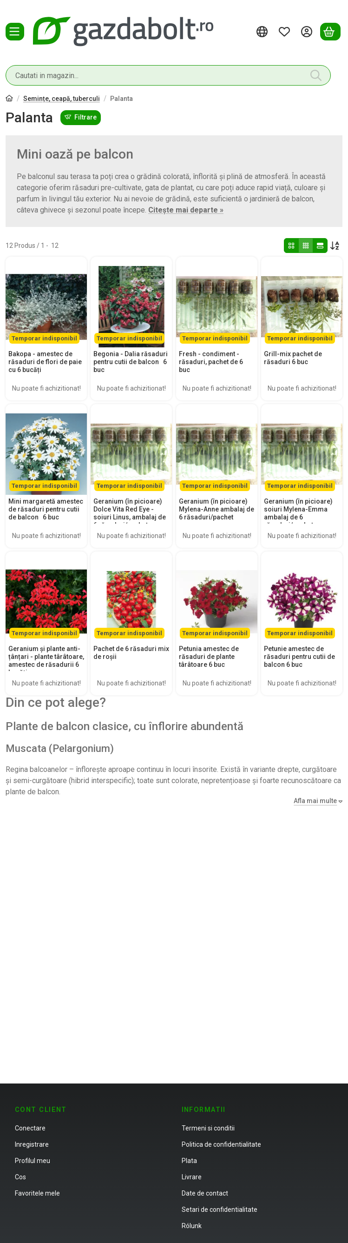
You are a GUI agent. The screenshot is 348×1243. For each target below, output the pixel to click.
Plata (189, 1160)
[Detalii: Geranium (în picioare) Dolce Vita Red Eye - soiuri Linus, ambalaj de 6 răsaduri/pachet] (131, 449)
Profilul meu (32, 1160)
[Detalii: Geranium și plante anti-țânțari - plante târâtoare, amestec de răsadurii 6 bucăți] (46, 597)
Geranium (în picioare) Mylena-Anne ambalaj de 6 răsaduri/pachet (216, 509)
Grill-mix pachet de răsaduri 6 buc (293, 358)
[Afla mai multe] (316, 801)
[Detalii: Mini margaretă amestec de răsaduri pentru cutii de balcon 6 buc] (46, 449)
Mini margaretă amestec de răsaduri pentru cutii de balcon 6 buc (45, 509)
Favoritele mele (37, 1193)
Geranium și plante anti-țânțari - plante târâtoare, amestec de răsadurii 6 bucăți (46, 660)
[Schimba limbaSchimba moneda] (263, 31)
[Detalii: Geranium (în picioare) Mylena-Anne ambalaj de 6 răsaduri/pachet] (216, 449)
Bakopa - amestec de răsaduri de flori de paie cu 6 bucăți (45, 361)
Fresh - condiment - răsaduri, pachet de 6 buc (211, 361)
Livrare (192, 1177)
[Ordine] (335, 245)
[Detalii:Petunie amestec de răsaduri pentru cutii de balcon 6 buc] (301, 597)
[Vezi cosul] (330, 31)
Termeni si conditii (208, 1128)
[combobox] (168, 75)
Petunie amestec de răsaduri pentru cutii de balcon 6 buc (299, 656)
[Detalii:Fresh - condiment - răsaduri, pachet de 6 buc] (216, 302)
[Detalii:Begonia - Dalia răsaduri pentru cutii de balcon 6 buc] (131, 302)
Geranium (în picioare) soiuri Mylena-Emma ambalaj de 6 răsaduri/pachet (298, 513)
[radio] (291, 245)
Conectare (30, 1128)
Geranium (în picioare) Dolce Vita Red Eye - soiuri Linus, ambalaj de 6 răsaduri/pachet (129, 513)
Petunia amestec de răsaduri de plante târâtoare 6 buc (209, 656)
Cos (20, 1177)
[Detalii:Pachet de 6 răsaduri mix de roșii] (131, 597)
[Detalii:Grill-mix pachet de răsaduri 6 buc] (301, 302)
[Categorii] (15, 31)
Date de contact (205, 1193)
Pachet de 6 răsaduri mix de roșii (131, 652)
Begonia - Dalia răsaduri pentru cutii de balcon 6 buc (130, 361)
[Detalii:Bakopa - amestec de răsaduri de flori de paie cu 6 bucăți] (46, 302)
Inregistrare (32, 1144)
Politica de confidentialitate (221, 1144)
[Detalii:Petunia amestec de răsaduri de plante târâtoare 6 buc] (216, 597)
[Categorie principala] (9, 99)
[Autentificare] (308, 31)
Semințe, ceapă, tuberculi (61, 98)
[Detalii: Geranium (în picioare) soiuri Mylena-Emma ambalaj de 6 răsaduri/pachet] (301, 449)
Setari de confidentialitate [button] (219, 1209)
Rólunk (192, 1226)
